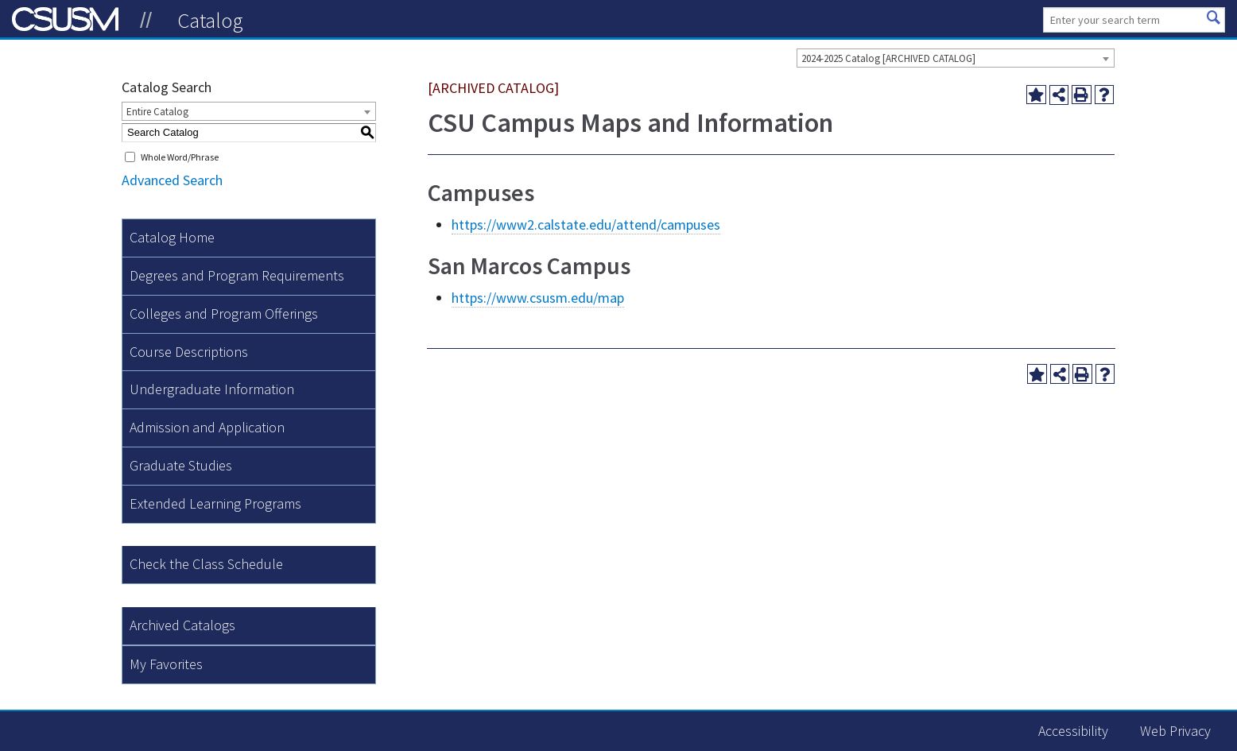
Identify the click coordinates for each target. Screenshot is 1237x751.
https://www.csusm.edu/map (538, 297)
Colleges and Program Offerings (224, 313)
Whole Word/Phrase (180, 157)
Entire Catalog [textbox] (157, 111)
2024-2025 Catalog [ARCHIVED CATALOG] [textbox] (888, 58)
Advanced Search (172, 180)
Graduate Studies (181, 465)
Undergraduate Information (212, 389)
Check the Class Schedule (206, 564)
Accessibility (1073, 731)
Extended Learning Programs (215, 503)
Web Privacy (1175, 731)
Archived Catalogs (182, 625)
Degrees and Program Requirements (237, 275)
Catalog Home (172, 237)
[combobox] (956, 58)
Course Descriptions (189, 352)
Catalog (210, 19)
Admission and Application (207, 427)
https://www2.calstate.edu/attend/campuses (586, 224)
